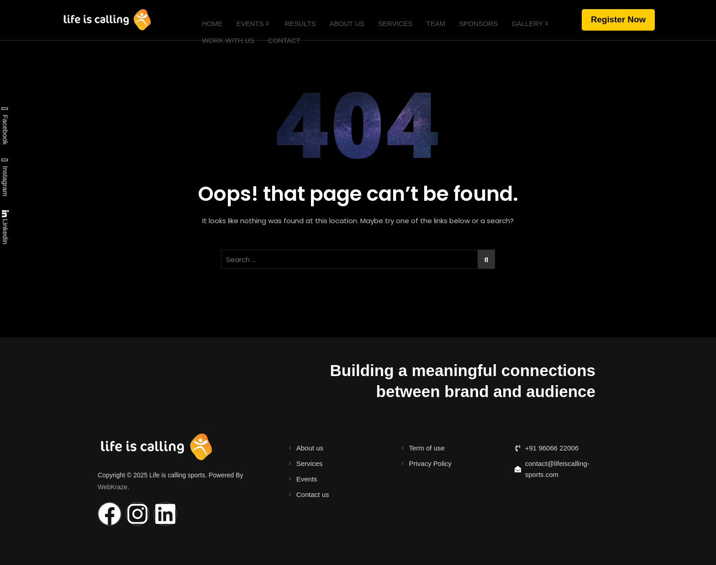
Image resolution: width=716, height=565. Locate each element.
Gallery (525, 20)
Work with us (224, 31)
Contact (279, 31)
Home (208, 20)
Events (248, 20)
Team (431, 20)
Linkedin (5, 227)
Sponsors (474, 20)
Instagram (4, 177)
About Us (342, 20)
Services (391, 20)
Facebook (4, 126)
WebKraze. (113, 486)
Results (295, 20)
